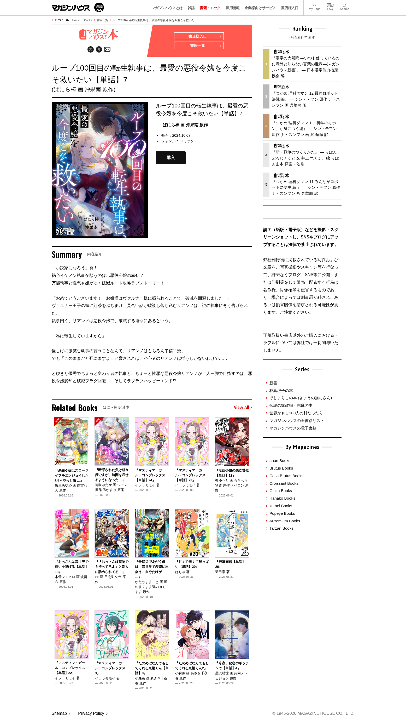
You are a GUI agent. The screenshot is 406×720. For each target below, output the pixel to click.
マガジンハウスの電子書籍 (292, 428)
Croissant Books (283, 483)
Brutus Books (281, 468)
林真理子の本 (281, 390)
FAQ (330, 4)
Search (344, 4)
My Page (314, 4)
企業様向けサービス (260, 8)
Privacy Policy (91, 713)
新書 (273, 383)
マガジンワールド (78, 7)
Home (76, 20)
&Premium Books (284, 521)
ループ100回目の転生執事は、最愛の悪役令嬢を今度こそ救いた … (155, 20)
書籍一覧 (102, 20)
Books (88, 20)
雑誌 (191, 8)
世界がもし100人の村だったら (296, 413)
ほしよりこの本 (300, 398)
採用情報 (232, 8)
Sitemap (59, 713)
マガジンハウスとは (167, 8)
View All (243, 407)
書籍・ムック (210, 8)
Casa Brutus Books (286, 475)
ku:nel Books (280, 506)
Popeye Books (282, 513)
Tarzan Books (281, 528)
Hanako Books (282, 498)
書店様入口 (289, 8)
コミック (186, 141)
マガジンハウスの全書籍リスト (296, 420)
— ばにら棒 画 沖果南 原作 (182, 125)
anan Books (279, 460)
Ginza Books (280, 490)
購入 (171, 158)
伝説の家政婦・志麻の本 (291, 405)
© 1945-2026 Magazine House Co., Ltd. (313, 713)
